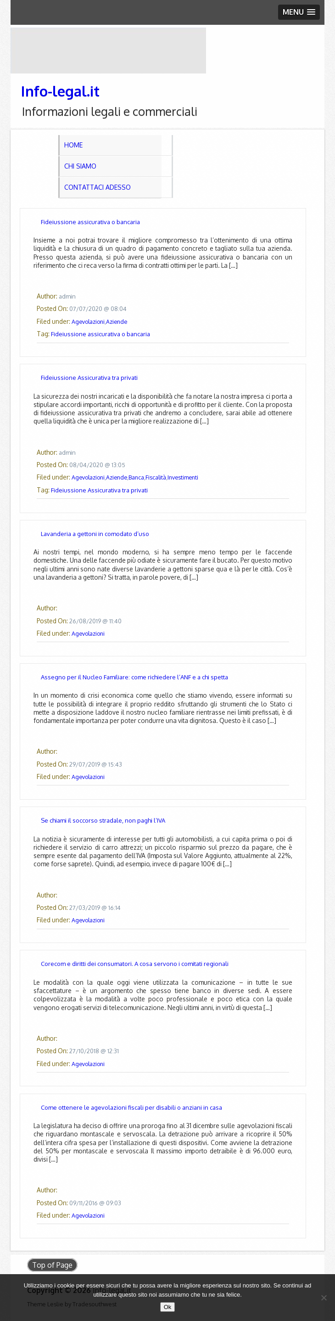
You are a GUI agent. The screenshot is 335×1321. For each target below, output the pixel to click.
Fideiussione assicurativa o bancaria (90, 222)
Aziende (116, 321)
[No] (323, 1297)
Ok (168, 1307)
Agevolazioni (88, 321)
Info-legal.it (60, 91)
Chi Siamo (80, 166)
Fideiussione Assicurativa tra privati (89, 377)
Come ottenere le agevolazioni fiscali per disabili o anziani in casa (131, 1107)
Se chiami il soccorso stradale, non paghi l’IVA (103, 820)
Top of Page (52, 1265)
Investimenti (183, 477)
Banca (136, 477)
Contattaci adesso (97, 187)
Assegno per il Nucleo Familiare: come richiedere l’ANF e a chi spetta (134, 677)
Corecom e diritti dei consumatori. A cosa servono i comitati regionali (135, 963)
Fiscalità (155, 477)
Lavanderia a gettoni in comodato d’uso (95, 533)
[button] (299, 12)
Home (73, 145)
